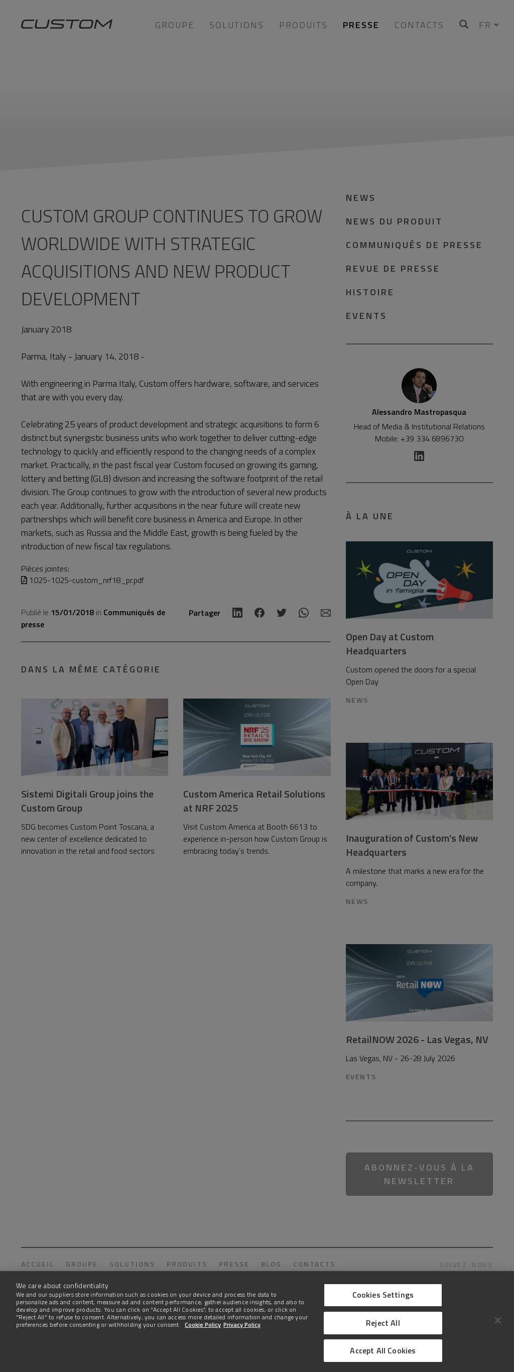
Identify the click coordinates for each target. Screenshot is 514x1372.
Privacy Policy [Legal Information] (242, 1324)
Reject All (383, 1323)
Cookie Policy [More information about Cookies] (203, 1324)
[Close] (498, 1320)
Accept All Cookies (383, 1350)
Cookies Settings (383, 1295)
